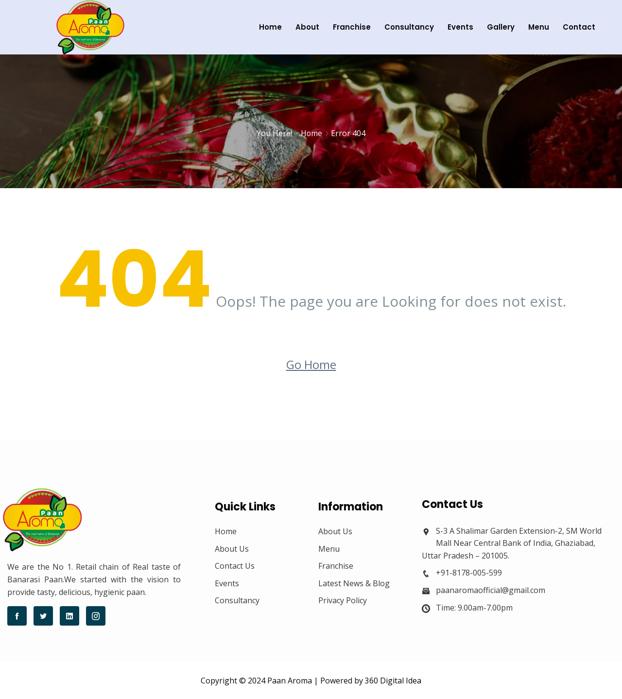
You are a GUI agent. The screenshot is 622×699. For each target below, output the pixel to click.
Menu (533, 27)
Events (455, 27)
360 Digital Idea (393, 680)
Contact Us (235, 565)
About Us (232, 548)
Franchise (347, 27)
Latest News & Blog (354, 583)
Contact (574, 27)
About (302, 27)
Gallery (496, 27)
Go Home (311, 364)
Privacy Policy (342, 600)
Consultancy (404, 27)
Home (265, 27)
